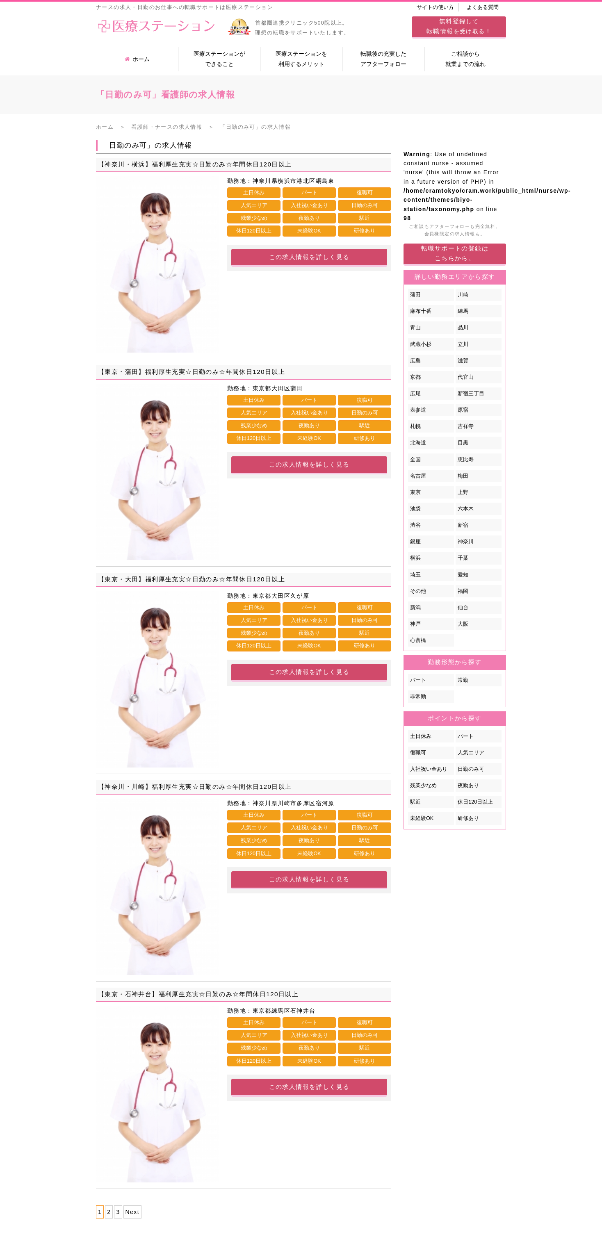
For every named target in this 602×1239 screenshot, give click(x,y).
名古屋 (418, 476)
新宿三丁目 (471, 393)
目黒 (463, 443)
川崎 (463, 295)
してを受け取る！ (458, 26)
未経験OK (421, 818)
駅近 (415, 802)
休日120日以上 (475, 802)
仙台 (463, 607)
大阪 (463, 624)
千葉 (463, 558)
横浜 (415, 558)
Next (132, 1212)
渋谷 (415, 525)
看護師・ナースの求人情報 (166, 127)
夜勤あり (468, 785)
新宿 (463, 525)
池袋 (415, 509)
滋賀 (463, 361)
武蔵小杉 (420, 344)
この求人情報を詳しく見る (309, 256)
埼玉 (415, 575)
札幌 (415, 426)
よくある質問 (483, 7)
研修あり (468, 818)
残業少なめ (423, 785)
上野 (463, 492)
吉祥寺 (466, 426)
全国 (415, 459)
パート (418, 680)
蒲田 (415, 295)
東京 (415, 492)
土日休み (420, 736)
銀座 (415, 541)
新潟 (415, 607)
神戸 (415, 624)
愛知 (463, 575)
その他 (418, 591)
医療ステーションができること (219, 58)
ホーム (137, 59)
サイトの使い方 (435, 7)
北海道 (418, 443)
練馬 (463, 311)
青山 (415, 327)
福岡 (463, 591)
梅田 (463, 476)
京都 (415, 377)
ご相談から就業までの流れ (465, 58)
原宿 (463, 410)
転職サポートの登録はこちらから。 (454, 253)
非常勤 (418, 696)
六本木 (466, 509)
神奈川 (466, 541)
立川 (463, 344)
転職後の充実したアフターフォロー (383, 58)
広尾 (415, 393)
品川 (463, 327)
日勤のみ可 (471, 769)
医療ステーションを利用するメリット (301, 58)
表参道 (418, 410)
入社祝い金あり (428, 769)
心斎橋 (418, 640)
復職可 (418, 753)
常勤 (463, 680)
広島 (415, 361)
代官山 (466, 377)
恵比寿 (466, 459)
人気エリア (471, 753)
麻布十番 (420, 311)
